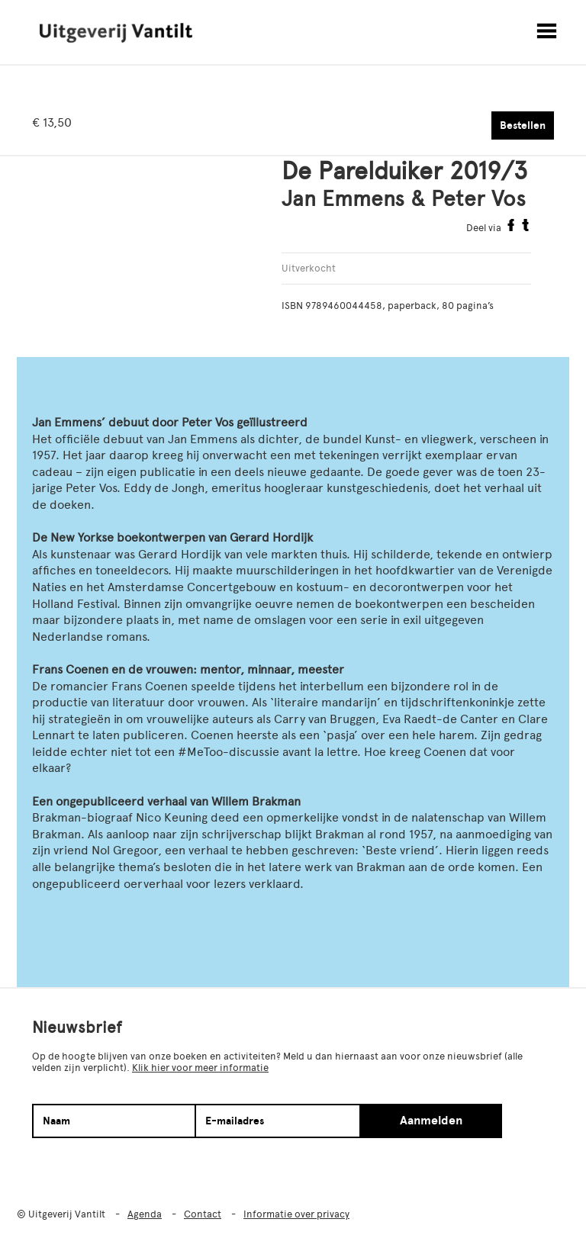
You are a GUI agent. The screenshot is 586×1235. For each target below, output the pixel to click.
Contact (202, 1214)
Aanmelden (431, 1120)
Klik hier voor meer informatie (200, 1067)
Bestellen (523, 125)
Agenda (144, 1214)
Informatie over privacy (296, 1214)
